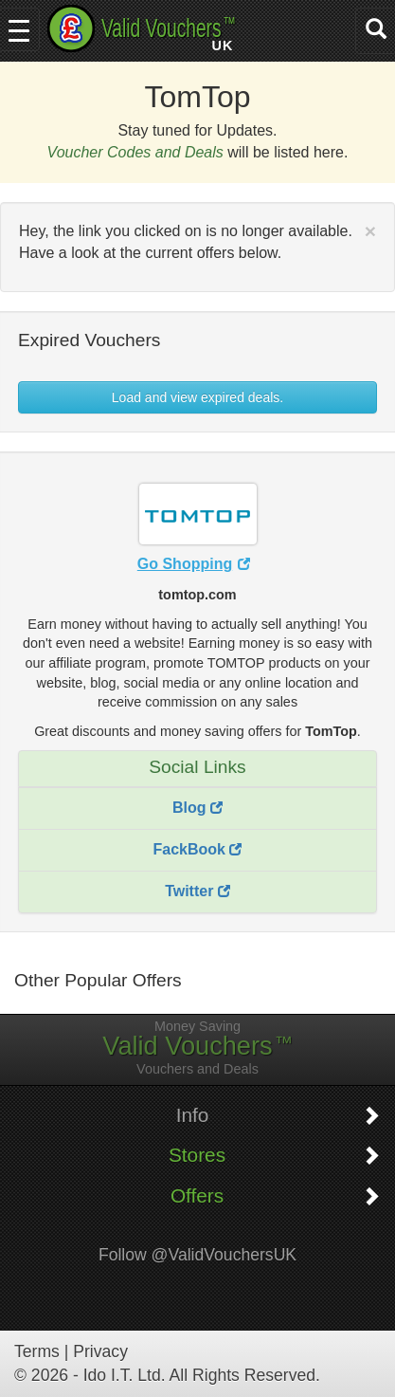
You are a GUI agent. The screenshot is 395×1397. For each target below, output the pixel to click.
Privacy (100, 1351)
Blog (197, 808)
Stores (197, 1155)
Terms (37, 1351)
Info (192, 1115)
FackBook (197, 849)
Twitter (197, 891)
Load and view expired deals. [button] (197, 397)
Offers (197, 1196)
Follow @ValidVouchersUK (197, 1254)
